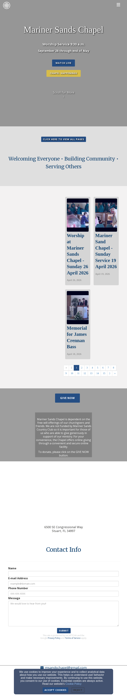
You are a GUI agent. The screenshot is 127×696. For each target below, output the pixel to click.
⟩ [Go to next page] (109, 373)
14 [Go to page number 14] (97, 373)
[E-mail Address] (63, 584)
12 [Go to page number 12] (85, 373)
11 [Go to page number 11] (78, 373)
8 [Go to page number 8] (113, 367)
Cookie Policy (73, 683)
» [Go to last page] (114, 373)
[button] (63, 63)
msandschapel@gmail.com (66, 667)
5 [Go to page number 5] (97, 367)
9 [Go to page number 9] (66, 373)
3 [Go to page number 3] (87, 367)
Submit (64, 630)
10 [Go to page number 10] (72, 373)
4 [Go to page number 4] (92, 367)
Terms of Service (73, 638)
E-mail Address (18, 578)
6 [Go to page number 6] (103, 367)
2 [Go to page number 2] (81, 367)
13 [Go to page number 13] (91, 373)
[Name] (63, 574)
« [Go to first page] (66, 367)
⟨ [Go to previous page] (71, 367)
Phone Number (18, 588)
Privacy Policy (54, 638)
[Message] (63, 613)
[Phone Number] (63, 594)
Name (12, 568)
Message (14, 598)
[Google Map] (63, 494)
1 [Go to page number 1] (76, 367)
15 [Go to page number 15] (104, 373)
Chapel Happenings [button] (63, 73)
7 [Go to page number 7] (108, 367)
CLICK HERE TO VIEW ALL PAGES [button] (63, 139)
